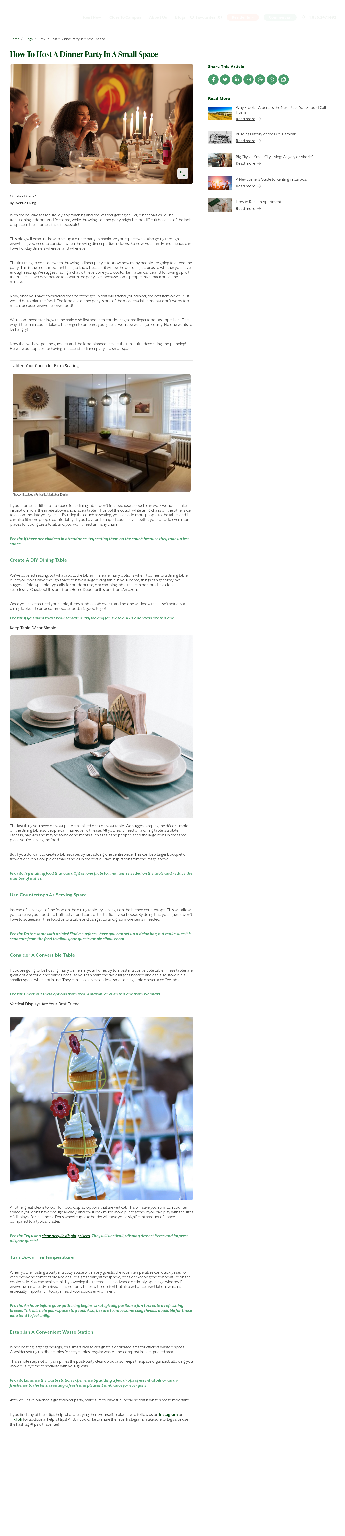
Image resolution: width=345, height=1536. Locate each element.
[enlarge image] (182, 173)
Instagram (168, 1414)
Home (14, 39)
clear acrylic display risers (66, 1235)
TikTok (16, 1419)
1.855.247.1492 (322, 17)
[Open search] (304, 17)
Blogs (29, 39)
